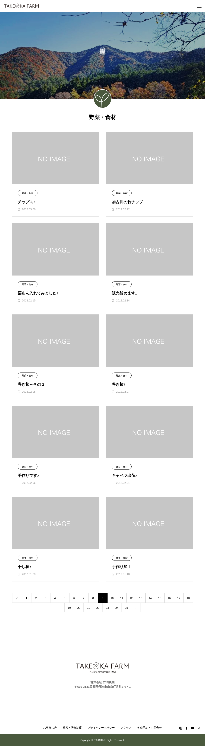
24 (116, 607)
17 (178, 598)
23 (107, 607)
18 (188, 598)
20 (78, 607)
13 (140, 598)
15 (159, 598)
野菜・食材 (27, 193)
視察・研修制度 (72, 727)
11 (121, 598)
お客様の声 (50, 727)
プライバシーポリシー (101, 727)
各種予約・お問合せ (149, 727)
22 (97, 607)
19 (69, 607)
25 (126, 607)
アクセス (126, 727)
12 (131, 598)
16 (169, 598)
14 (150, 598)
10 (112, 598)
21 (88, 607)
